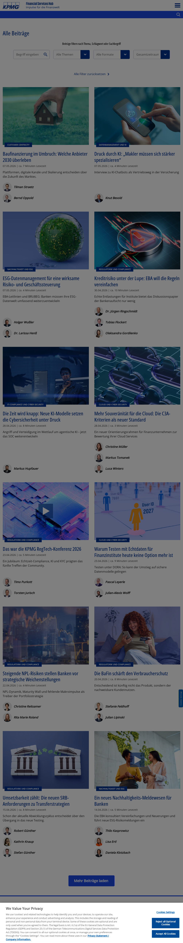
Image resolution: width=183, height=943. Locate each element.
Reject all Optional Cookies (166, 927)
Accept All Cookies (166, 938)
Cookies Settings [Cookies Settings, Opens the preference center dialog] (165, 916)
